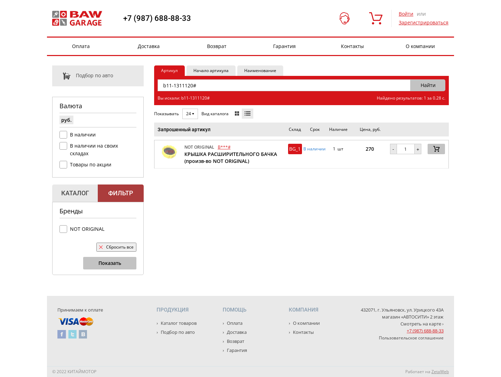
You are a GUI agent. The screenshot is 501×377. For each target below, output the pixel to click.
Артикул (169, 70)
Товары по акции (90, 164)
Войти (406, 13)
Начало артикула (211, 70)
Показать (109, 263)
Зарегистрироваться (423, 22)
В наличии (83, 134)
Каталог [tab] (75, 193)
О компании (420, 46)
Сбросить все (116, 247)
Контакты (352, 46)
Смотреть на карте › (422, 324)
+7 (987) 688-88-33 (157, 18)
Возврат (216, 46)
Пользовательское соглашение (411, 338)
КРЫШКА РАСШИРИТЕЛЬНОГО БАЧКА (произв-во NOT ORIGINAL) (230, 157)
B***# (224, 147)
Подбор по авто (82, 76)
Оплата (81, 46)
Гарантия (284, 46)
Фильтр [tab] (120, 193)
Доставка (149, 46)
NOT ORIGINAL (87, 229)
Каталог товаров (178, 323)
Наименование (260, 70)
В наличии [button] (314, 149)
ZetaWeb (440, 372)
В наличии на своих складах (94, 149)
